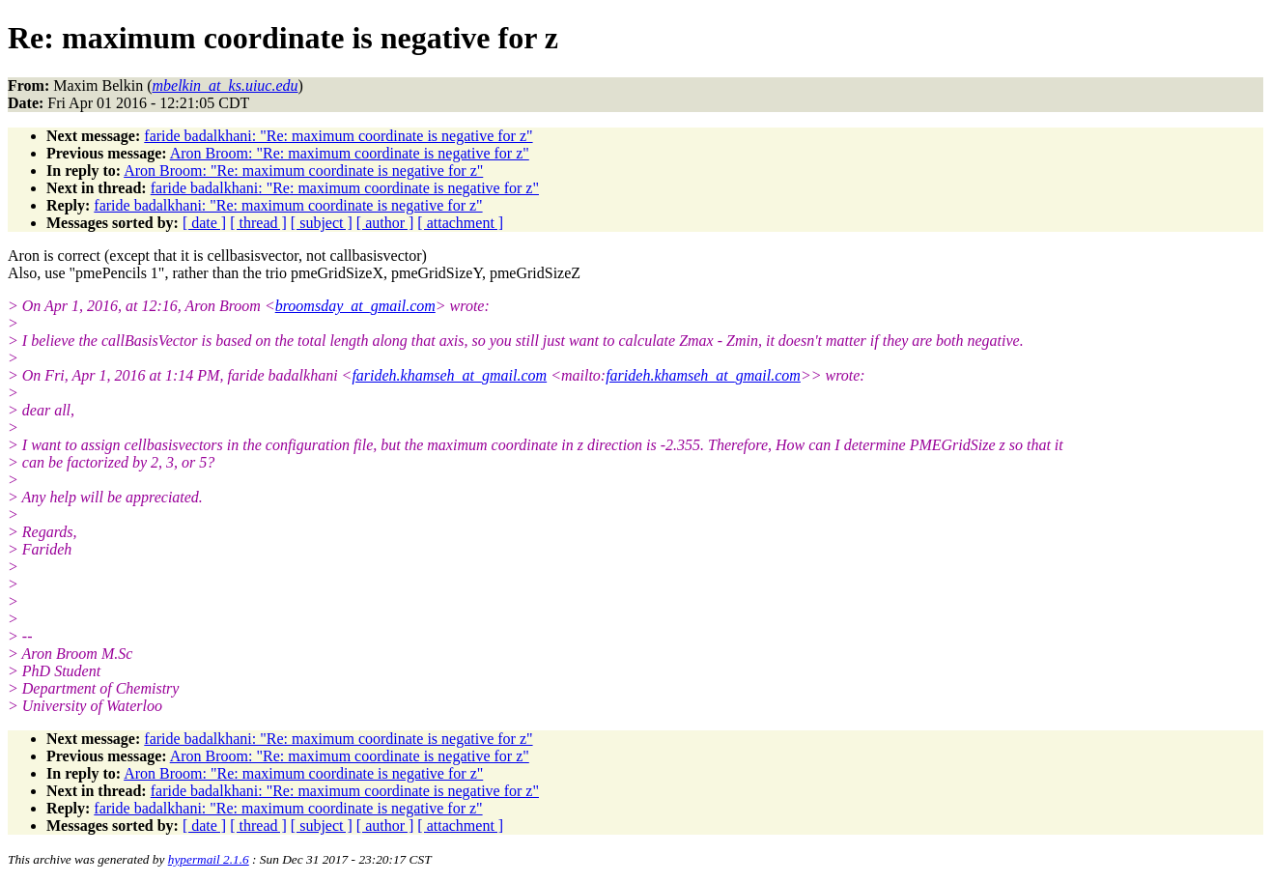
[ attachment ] (460, 222)
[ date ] (204, 222)
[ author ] (385, 222)
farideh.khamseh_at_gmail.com (449, 375)
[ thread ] (258, 222)
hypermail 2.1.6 (208, 859)
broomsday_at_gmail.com (355, 306)
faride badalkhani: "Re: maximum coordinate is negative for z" (338, 136)
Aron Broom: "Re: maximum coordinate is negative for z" (349, 153)
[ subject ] (322, 222)
